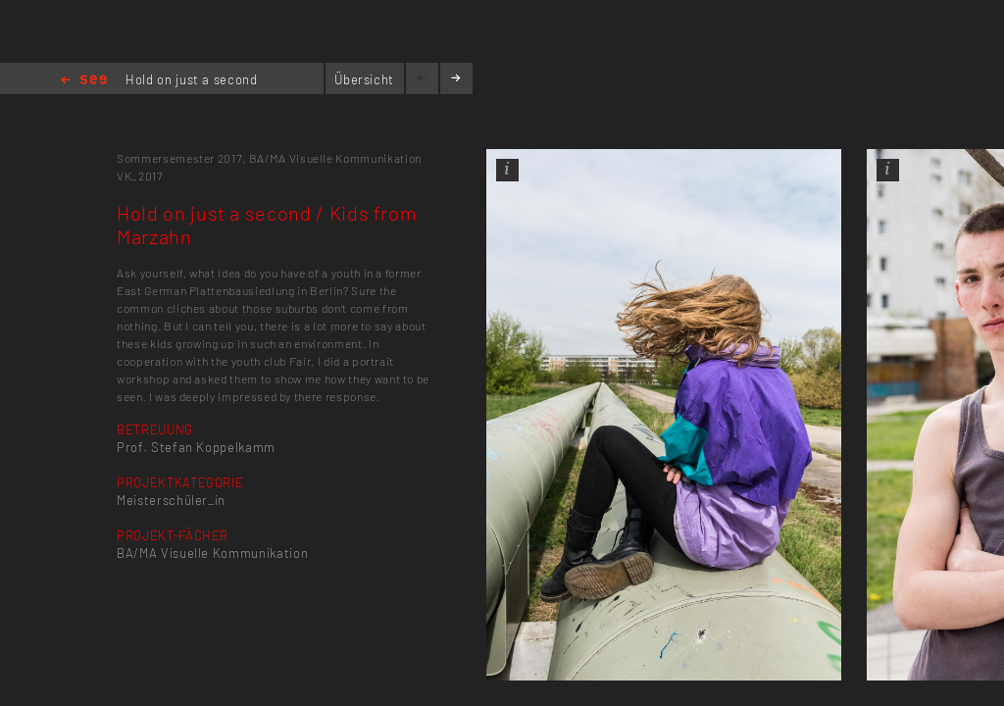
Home (84, 81)
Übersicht (364, 79)
